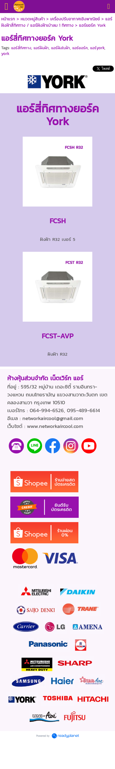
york (5, 53)
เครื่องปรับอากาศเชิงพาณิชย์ (75, 19)
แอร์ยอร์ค (80, 48)
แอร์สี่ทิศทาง (21, 48)
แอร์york (97, 48)
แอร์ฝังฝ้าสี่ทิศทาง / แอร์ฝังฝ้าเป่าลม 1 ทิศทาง (56, 22)
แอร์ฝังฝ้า (41, 48)
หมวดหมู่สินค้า (33, 19)
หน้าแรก (8, 19)
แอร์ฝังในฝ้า (60, 48)
